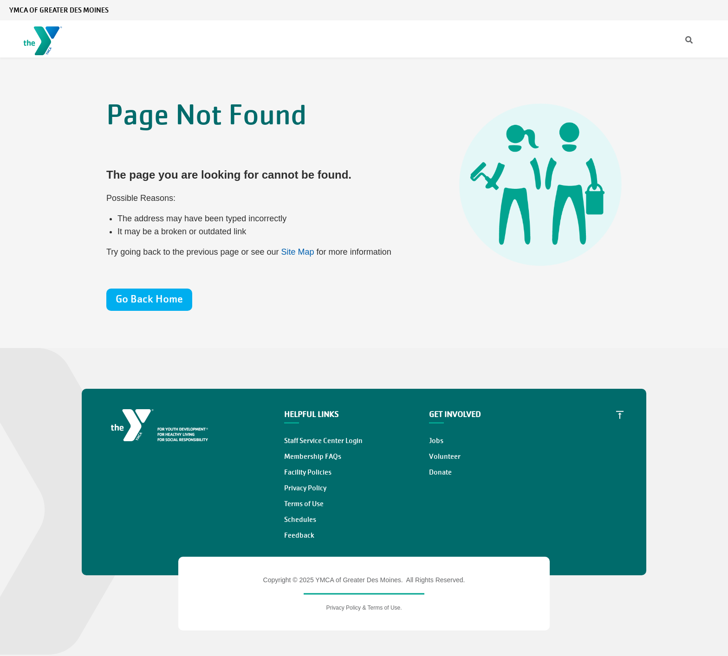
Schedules (300, 519)
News (568, 10)
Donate (440, 472)
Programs (237, 39)
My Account (644, 10)
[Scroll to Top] (619, 415)
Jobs (436, 440)
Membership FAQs (312, 456)
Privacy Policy (305, 488)
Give (592, 39)
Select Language (694, 10)
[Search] (536, 10)
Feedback (299, 535)
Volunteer (634, 39)
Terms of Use (304, 503)
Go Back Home (149, 299)
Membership (169, 39)
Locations (407, 39)
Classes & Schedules (322, 39)
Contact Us (601, 10)
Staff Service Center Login (323, 440)
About (460, 39)
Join (559, 39)
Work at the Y (690, 39)
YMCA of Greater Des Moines (59, 10)
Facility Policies (308, 472)
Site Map (297, 252)
